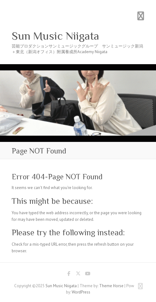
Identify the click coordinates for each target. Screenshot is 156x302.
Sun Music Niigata (55, 36)
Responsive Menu (140, 16)
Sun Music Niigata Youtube (87, 274)
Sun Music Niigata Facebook (68, 274)
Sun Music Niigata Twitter (78, 274)
